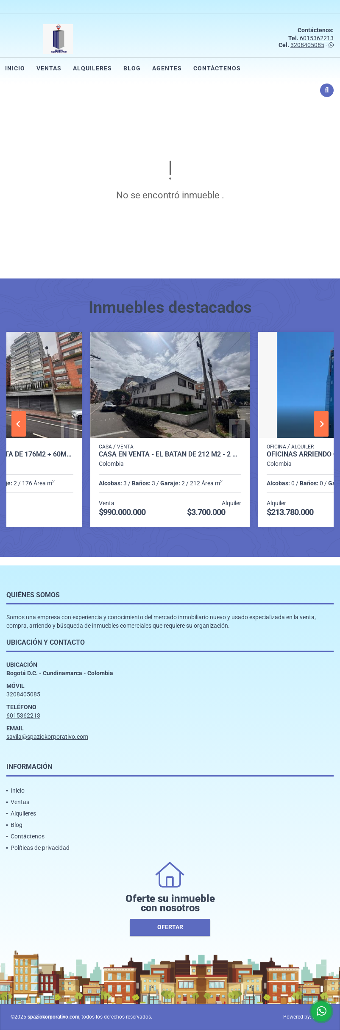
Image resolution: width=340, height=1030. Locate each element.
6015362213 (317, 38)
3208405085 (307, 45)
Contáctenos (217, 68)
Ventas (48, 68)
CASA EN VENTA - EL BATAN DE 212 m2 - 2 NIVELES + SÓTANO (170, 454)
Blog (132, 68)
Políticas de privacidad (40, 847)
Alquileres (92, 68)
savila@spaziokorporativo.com (47, 736)
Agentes (167, 68)
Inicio (15, 68)
